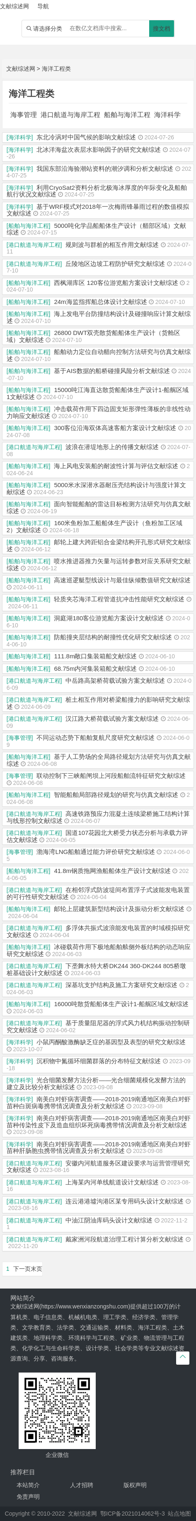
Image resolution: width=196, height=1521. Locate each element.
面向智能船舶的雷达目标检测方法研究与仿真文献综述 (99, 507)
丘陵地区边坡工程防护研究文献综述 (115, 263)
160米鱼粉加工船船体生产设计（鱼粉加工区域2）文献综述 (95, 526)
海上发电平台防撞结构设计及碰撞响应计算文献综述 (99, 317)
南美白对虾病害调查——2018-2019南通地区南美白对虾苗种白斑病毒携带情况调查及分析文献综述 (99, 1102)
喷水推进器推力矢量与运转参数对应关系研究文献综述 (99, 564)
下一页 (22, 1268)
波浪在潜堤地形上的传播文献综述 (112, 446)
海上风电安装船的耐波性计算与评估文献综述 (116, 465)
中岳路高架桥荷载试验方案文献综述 (115, 680)
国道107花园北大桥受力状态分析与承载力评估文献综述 (97, 836)
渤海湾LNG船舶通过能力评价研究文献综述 (95, 851)
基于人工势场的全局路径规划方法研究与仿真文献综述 (99, 760)
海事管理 (23, 114)
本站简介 (28, 1485)
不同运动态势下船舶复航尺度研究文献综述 (95, 737)
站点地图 (179, 1513)
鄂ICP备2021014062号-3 (132, 1513)
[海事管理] (20, 737)
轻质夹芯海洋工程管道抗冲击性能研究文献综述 (119, 599)
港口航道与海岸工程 (70, 114)
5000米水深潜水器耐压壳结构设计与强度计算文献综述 (96, 488)
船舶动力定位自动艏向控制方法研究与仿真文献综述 (99, 355)
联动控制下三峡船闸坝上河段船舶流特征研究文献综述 (111, 775)
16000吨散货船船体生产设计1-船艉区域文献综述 (121, 1003)
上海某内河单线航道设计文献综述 (112, 1182)
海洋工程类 (56, 68)
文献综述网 (20, 68)
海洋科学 (167, 114)
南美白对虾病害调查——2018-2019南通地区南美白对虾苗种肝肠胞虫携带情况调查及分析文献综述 (99, 1148)
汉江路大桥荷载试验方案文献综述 (112, 718)
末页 (36, 1268)
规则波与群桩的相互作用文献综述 (112, 244)
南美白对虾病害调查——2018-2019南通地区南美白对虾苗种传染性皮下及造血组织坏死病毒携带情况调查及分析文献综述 (99, 1121)
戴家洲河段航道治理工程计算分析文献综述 (124, 1239)
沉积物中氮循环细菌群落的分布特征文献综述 (98, 1060)
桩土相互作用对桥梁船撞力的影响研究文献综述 (98, 703)
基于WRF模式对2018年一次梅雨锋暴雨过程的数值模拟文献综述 (98, 210)
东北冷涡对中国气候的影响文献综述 (86, 137)
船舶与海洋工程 (127, 114)
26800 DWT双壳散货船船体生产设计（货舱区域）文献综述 (94, 336)
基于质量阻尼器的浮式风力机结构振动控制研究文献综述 (98, 1026)
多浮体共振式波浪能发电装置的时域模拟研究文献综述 (98, 931)
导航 (43, 6)
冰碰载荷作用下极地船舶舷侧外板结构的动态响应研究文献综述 (99, 950)
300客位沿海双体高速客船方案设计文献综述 (115, 427)
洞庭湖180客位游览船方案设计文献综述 (109, 618)
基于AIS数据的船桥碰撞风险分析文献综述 (111, 370)
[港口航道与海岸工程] (34, 245)
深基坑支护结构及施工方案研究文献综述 (121, 984)
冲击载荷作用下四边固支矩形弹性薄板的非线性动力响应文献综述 (99, 412)
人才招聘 (81, 1485)
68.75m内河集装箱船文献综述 (95, 668)
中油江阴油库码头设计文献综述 (108, 1220)
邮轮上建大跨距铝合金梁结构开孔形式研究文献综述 (99, 545)
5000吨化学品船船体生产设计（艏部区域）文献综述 (96, 229)
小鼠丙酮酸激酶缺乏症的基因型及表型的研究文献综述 (111, 1041)
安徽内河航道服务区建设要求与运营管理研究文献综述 (98, 1167)
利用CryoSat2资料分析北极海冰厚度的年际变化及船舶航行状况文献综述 (97, 191)
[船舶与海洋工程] (29, 225)
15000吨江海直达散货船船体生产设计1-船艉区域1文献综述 (98, 393)
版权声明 (135, 1485)
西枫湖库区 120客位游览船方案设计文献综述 (116, 282)
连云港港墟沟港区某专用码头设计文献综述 (124, 1201)
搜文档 (161, 28)
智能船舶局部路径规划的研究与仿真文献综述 (116, 794)
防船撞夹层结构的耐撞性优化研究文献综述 (113, 637)
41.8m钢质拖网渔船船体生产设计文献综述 (112, 870)
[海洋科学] (20, 137)
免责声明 (28, 1496)
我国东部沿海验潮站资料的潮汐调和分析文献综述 (104, 168)
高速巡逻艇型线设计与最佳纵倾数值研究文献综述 (122, 580)
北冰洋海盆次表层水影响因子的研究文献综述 (98, 149)
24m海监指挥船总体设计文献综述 (100, 301)
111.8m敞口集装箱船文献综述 (95, 656)
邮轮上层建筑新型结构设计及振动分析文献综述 (119, 908)
